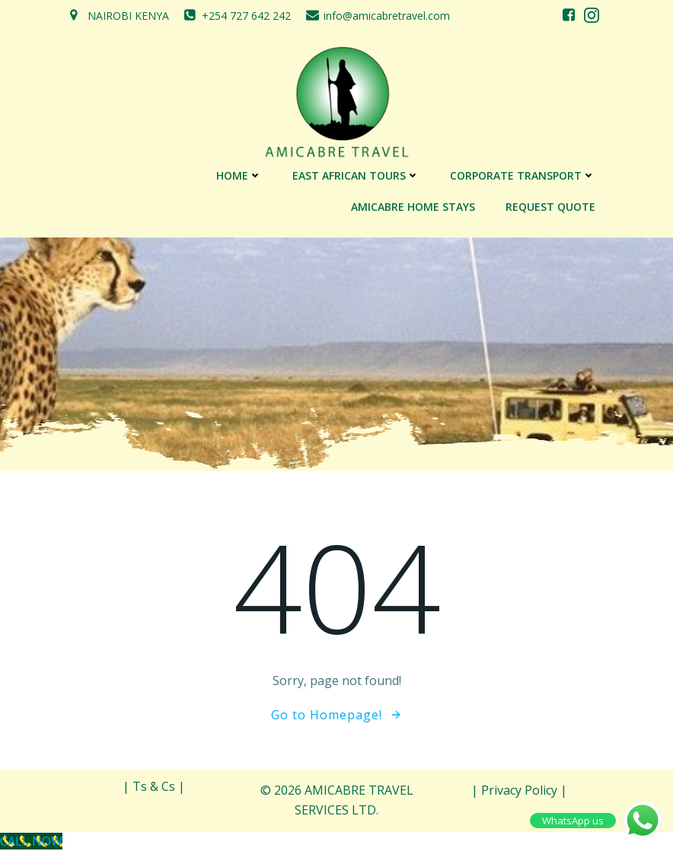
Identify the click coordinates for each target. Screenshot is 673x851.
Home (239, 175)
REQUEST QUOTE (550, 206)
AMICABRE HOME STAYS (413, 206)
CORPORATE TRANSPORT (522, 175)
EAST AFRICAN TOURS (355, 175)
